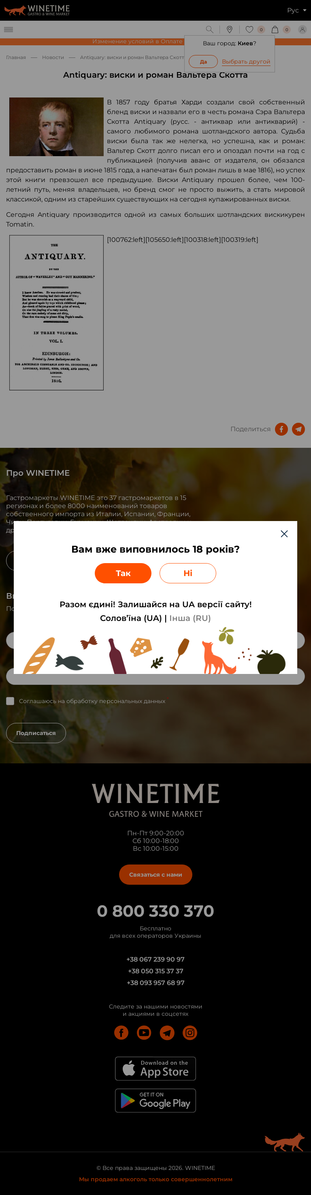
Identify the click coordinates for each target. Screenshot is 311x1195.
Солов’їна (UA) (131, 618)
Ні (187, 573)
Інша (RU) (190, 618)
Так (123, 573)
